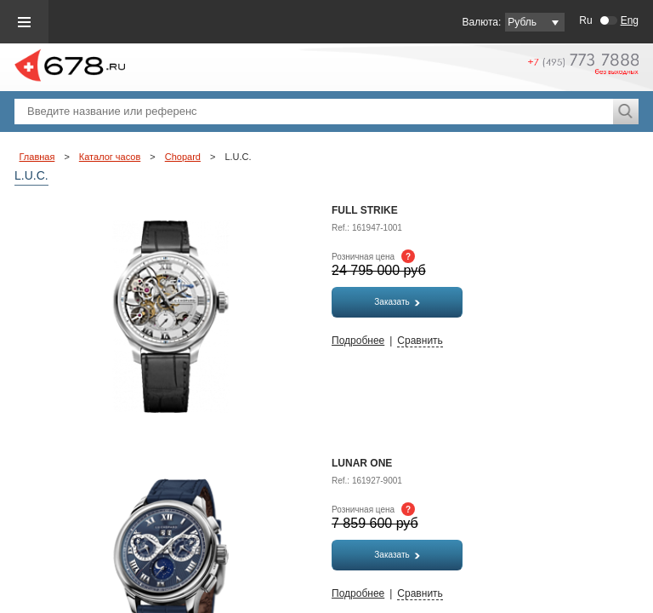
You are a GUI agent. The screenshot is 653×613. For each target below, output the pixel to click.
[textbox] (313, 111)
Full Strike (365, 210)
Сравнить (419, 341)
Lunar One (362, 463)
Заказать (396, 301)
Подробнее (358, 341)
